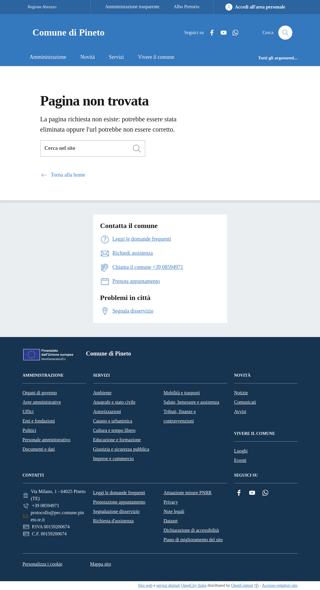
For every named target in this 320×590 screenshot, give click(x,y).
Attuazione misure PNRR (188, 492)
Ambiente (102, 392)
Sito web (145, 585)
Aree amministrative (42, 402)
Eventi (240, 460)
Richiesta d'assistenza (113, 520)
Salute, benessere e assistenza (191, 402)
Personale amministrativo (47, 439)
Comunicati (245, 402)
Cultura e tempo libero (114, 430)
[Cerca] (137, 148)
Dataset (171, 520)
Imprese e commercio (113, 458)
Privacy (171, 502)
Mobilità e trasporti (182, 392)
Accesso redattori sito (279, 585)
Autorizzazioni (107, 411)
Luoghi (241, 450)
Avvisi (240, 411)
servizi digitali (168, 585)
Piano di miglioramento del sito (193, 539)
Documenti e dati (39, 449)
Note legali (174, 511)
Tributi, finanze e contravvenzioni (180, 416)
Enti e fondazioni (39, 420)
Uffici (28, 411)
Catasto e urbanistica (112, 420)
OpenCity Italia (194, 585)
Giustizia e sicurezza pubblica (121, 449)
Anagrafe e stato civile (114, 402)
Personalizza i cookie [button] (43, 563)
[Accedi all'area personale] (255, 7)
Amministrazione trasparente (132, 6)
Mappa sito (100, 563)
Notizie (241, 392)
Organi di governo (40, 392)
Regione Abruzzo (42, 7)
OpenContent (242, 585)
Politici (29, 430)
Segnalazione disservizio (116, 511)
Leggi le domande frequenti (119, 492)
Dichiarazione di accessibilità (191, 530)
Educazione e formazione (117, 439)
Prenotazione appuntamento (119, 502)
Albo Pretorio (187, 6)
